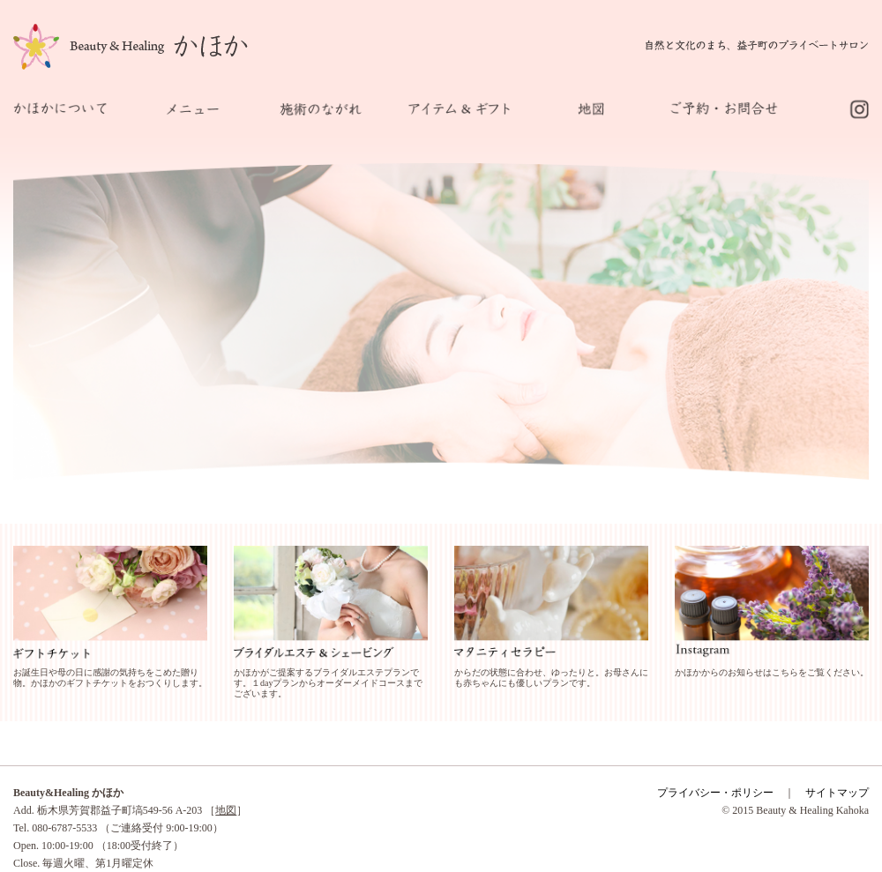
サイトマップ (837, 792)
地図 (225, 810)
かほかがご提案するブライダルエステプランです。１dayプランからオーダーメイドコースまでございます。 (328, 682)
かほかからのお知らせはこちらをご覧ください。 (772, 672)
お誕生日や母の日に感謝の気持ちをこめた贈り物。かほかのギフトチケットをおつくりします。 (110, 677)
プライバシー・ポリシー (715, 792)
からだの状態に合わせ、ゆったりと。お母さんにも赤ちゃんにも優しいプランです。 (551, 677)
